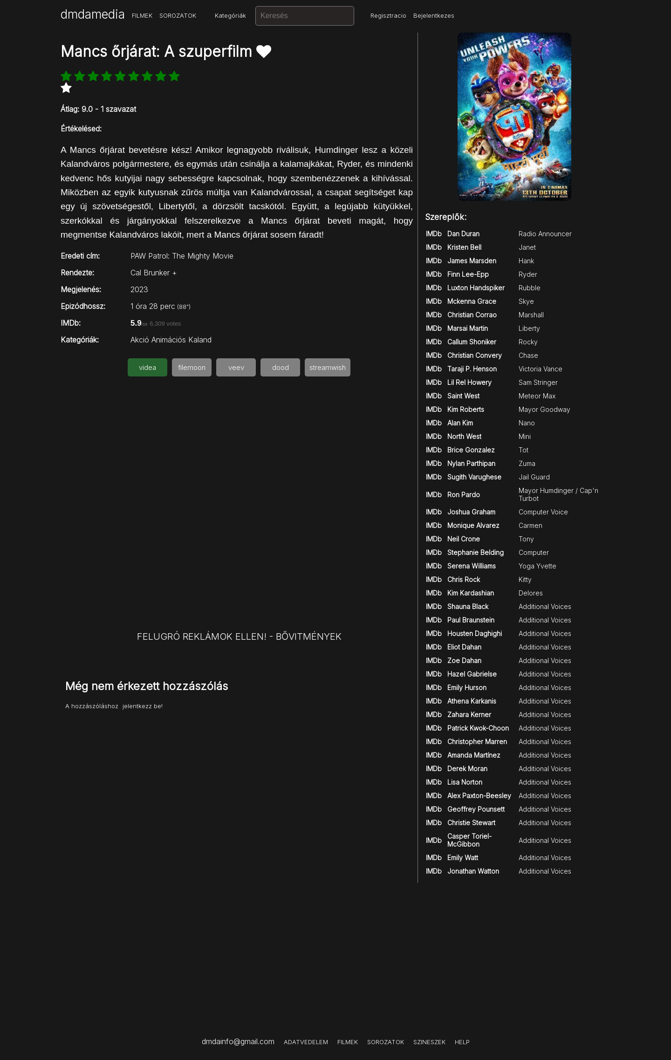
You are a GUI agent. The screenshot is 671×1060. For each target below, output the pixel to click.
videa (147, 367)
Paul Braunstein (470, 620)
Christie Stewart (471, 823)
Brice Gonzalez (471, 450)
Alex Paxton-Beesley (479, 796)
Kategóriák (230, 15)
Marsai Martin (467, 328)
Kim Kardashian (470, 593)
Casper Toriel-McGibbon (469, 840)
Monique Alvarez (473, 525)
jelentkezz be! (143, 706)
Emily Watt (462, 858)
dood (280, 367)
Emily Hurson (466, 687)
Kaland (200, 339)
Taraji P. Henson (472, 369)
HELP (462, 1042)
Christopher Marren (477, 741)
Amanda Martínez (473, 755)
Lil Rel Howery (469, 382)
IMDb (434, 234)
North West (464, 436)
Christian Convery (474, 355)
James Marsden (471, 261)
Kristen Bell (464, 247)
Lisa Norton (464, 782)
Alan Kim (460, 423)
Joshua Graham (471, 512)
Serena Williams (471, 566)
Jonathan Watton (473, 871)
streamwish (327, 367)
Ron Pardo (463, 495)
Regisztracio (388, 15)
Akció (139, 339)
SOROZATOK (177, 15)
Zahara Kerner (469, 714)
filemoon (191, 367)
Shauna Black (467, 606)
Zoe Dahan (464, 660)
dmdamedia (93, 14)
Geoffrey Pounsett (476, 809)
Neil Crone (463, 539)
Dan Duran (463, 234)
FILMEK (142, 15)
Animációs (168, 339)
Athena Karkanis (471, 701)
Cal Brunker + (153, 272)
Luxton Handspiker (476, 288)
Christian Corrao (472, 315)
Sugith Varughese (474, 477)
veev (236, 367)
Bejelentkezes (433, 15)
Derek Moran (467, 769)
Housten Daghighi (474, 633)
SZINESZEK (429, 1042)
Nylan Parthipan (471, 463)
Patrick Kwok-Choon (478, 728)
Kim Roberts (465, 409)
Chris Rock (463, 579)
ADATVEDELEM (306, 1042)
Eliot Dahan (464, 647)
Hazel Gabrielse (472, 674)
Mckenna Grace (471, 301)
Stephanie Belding (475, 552)
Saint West (463, 396)
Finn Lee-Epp (468, 274)
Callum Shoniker (471, 342)
